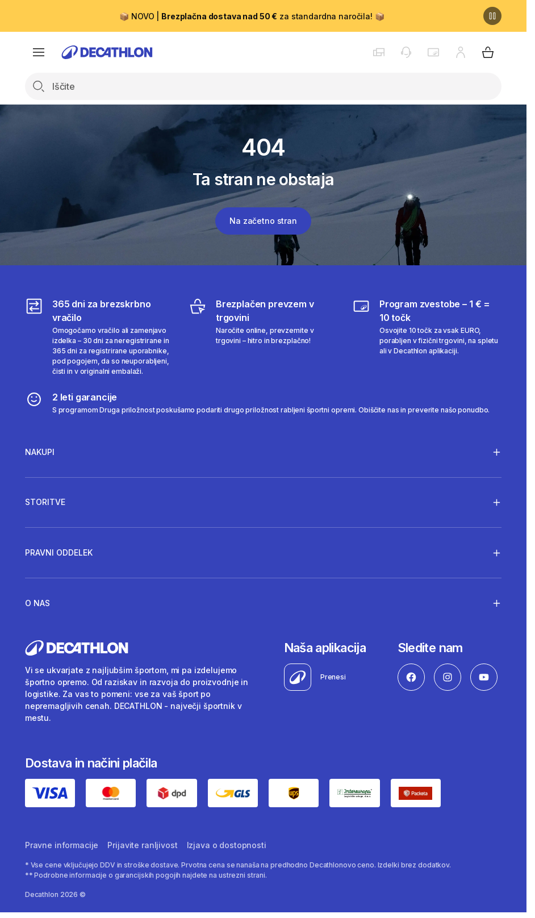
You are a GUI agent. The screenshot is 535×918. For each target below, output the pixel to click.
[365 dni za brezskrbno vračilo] (99, 337)
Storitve (45, 502)
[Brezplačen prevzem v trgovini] (263, 337)
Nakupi (40, 451)
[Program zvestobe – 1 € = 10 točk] (426, 337)
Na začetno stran (263, 221)
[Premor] (492, 16)
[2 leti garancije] (257, 402)
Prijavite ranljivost (142, 845)
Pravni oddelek (59, 552)
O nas (37, 602)
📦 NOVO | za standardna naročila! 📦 (251, 16)
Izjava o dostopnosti (226, 845)
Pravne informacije (61, 845)
